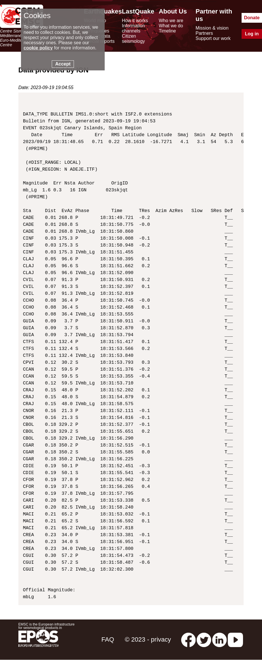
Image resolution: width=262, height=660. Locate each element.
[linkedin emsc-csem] (219, 639)
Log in (252, 33)
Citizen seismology (133, 39)
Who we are (171, 20)
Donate (251, 17)
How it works (135, 20)
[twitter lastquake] (204, 639)
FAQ (108, 639)
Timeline (167, 30)
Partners (204, 33)
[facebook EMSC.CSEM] (188, 639)
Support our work (213, 38)
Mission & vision (212, 28)
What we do (171, 25)
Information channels (133, 28)
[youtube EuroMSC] (235, 639)
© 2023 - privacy (148, 639)
